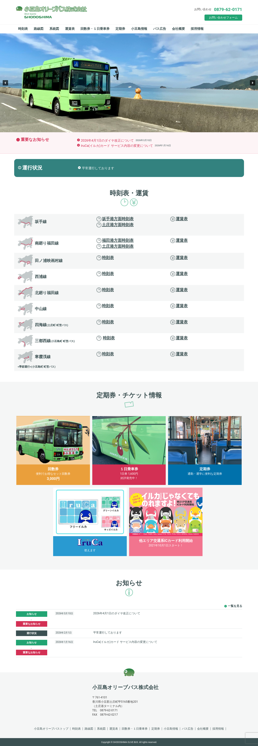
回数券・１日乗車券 (95, 29)
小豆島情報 (139, 29)
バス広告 (159, 29)
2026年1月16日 (64, 642)
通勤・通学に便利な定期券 (205, 445)
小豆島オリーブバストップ (51, 728)
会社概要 (178, 29)
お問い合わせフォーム (223, 17)
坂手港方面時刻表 (115, 219)
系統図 (54, 29)
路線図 (38, 29)
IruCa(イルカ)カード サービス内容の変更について (117, 146)
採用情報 (197, 29)
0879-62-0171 (228, 9)
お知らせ (32, 614)
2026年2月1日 (64, 632)
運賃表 (70, 29)
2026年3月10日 (64, 613)
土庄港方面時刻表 (115, 224)
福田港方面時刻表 (115, 240)
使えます (90, 520)
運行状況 (32, 633)
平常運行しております (98, 168)
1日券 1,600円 (129, 448)
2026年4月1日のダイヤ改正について (107, 140)
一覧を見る (235, 606)
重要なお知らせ (31, 623)
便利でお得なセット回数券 (53, 448)
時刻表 (23, 29)
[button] (5, 83)
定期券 (120, 29)
